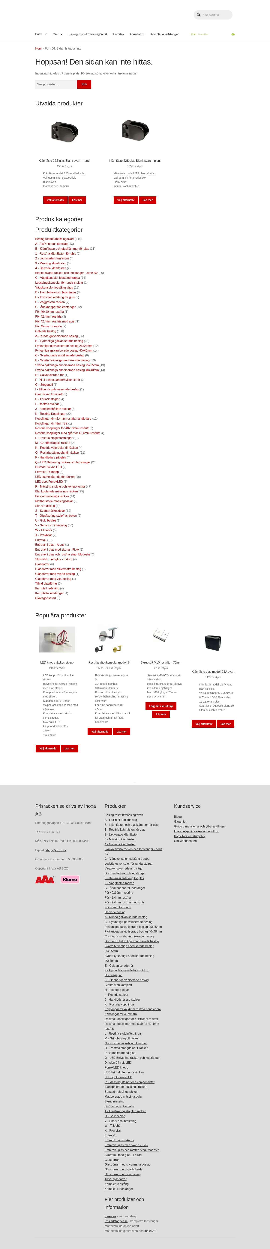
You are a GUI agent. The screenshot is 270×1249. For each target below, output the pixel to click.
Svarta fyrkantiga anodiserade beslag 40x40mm (67, 370)
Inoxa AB (150, 1230)
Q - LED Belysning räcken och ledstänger (62, 462)
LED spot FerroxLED (49, 481)
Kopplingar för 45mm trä (51, 423)
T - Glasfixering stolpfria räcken (56, 515)
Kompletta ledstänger (164, 34)
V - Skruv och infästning (51, 525)
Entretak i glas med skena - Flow (57, 549)
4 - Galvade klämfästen (50, 268)
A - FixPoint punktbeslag (51, 243)
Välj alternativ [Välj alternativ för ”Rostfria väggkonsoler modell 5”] (99, 731)
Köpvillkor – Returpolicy (189, 836)
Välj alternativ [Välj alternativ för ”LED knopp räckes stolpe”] (47, 748)
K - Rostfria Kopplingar (50, 413)
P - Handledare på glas (50, 457)
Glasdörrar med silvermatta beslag (58, 569)
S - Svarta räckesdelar (50, 510)
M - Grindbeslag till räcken (52, 442)
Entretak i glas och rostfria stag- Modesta (62, 554)
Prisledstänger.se (116, 1221)
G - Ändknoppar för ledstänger (55, 307)
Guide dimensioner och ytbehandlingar (199, 826)
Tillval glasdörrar (46, 583)
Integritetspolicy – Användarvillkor (196, 831)
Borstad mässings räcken (52, 496)
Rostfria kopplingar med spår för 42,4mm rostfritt (67, 433)
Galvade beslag (45, 331)
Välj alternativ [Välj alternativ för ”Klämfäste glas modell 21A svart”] (203, 723)
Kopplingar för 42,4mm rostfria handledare (63, 418)
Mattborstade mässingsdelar (54, 501)
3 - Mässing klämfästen (50, 263)
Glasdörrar (137, 34)
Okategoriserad (45, 598)
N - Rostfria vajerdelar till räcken (56, 447)
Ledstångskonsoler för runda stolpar (59, 282)
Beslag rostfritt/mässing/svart (87, 34)
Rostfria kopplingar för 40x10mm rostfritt (62, 428)
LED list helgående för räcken (55, 476)
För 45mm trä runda (48, 326)
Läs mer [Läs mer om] (77, 199)
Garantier (180, 821)
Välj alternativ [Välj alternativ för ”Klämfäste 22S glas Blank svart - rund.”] (55, 199)
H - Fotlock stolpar (47, 399)
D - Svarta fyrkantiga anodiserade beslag (62, 360)
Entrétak (118, 34)
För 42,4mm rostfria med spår (55, 321)
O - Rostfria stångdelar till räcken (57, 452)
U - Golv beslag (45, 520)
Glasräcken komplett (49, 394)
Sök (84, 84)
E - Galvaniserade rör (49, 375)
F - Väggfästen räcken (50, 302)
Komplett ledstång (47, 588)
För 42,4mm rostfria (48, 316)
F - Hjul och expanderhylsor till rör (57, 379)
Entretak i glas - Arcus (49, 544)
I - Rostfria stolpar (47, 404)
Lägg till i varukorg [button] (161, 706)
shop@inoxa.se (56, 850)
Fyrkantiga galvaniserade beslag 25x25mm (63, 345)
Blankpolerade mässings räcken (56, 491)
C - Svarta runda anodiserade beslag (59, 355)
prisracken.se (63, 15)
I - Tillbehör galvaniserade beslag (57, 389)
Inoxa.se (110, 1216)
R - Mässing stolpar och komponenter (60, 486)
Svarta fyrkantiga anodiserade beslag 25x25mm (67, 365)
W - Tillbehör (43, 530)
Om (55, 34)
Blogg (178, 816)
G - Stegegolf (44, 384)
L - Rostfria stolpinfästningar (54, 438)
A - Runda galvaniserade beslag (56, 336)
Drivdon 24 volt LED (48, 467)
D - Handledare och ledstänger (55, 292)
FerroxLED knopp (47, 471)
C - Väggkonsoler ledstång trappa (57, 277)
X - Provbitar (43, 535)
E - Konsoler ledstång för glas (55, 297)
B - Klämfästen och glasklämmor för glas (62, 248)
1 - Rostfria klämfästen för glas (55, 253)
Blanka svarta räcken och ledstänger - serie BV (66, 272)
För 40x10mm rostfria (49, 311)
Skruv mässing (45, 505)
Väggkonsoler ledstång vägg (54, 287)
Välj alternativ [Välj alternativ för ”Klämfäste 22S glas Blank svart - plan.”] (125, 199)
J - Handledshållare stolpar (53, 408)
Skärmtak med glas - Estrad (53, 559)
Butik (38, 34)
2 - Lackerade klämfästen (52, 258)
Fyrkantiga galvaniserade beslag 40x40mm (63, 350)
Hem (38, 48)
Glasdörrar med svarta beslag (55, 574)
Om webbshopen (185, 840)
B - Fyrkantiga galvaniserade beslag (59, 341)
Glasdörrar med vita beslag (53, 578)
